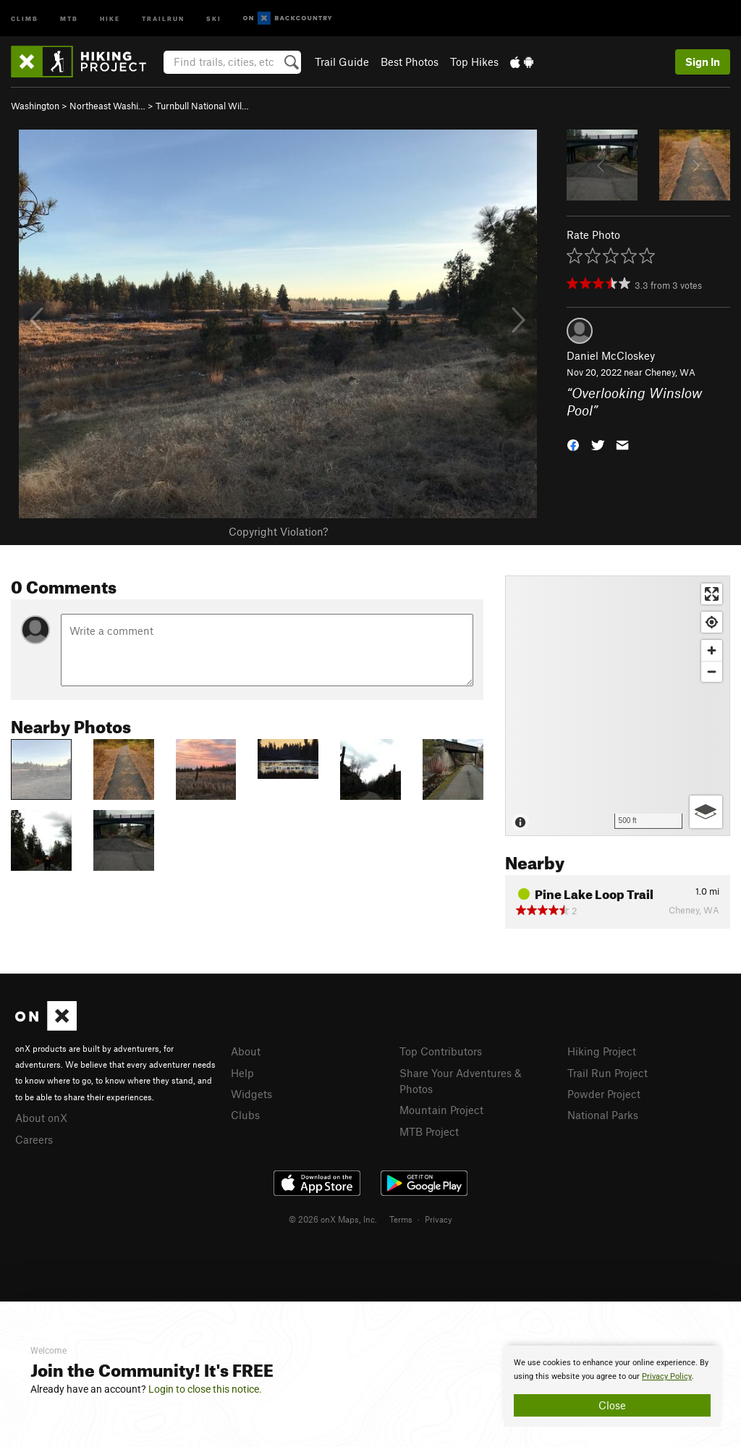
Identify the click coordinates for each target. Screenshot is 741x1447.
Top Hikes (474, 61)
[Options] (706, 812)
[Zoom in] (711, 650)
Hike (110, 17)
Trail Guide (342, 61)
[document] (612, 1386)
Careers (34, 1139)
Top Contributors (440, 1051)
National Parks (602, 1114)
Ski (213, 17)
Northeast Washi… (107, 105)
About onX (41, 1117)
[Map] (617, 705)
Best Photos (410, 61)
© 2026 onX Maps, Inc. (333, 1219)
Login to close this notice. (205, 1389)
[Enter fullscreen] (711, 593)
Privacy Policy (667, 1376)
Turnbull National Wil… (202, 105)
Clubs (245, 1114)
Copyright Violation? (278, 531)
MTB (69, 17)
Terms (400, 1219)
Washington (35, 105)
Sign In (702, 61)
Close (612, 1405)
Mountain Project (441, 1109)
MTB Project (429, 1131)
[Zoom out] (711, 671)
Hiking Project (601, 1051)
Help (242, 1072)
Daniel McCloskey (611, 355)
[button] (573, 444)
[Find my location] (711, 622)
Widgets (251, 1093)
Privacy (438, 1219)
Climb (24, 17)
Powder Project (603, 1093)
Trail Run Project (607, 1072)
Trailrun (163, 17)
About (246, 1051)
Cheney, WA (670, 372)
